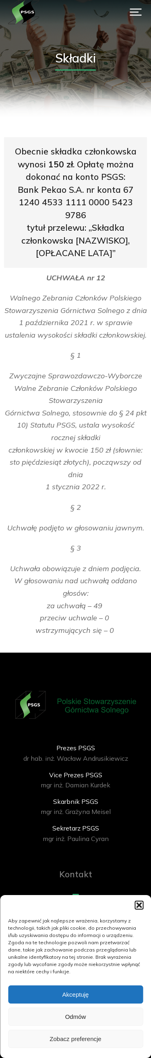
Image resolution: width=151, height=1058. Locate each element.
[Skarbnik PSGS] (75, 807)
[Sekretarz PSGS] (75, 833)
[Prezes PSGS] (75, 753)
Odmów (75, 1016)
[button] (139, 905)
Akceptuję (75, 994)
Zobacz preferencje (75, 1038)
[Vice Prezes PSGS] (75, 780)
